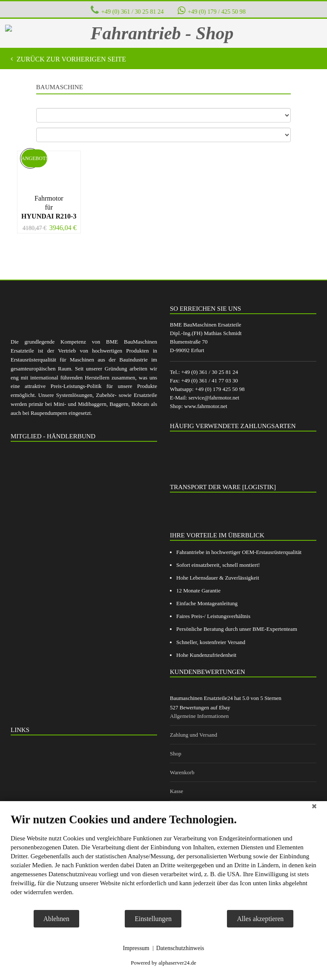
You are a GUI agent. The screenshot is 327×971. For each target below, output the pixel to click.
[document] (163, 861)
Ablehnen (56, 918)
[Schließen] (314, 807)
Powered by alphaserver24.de (163, 962)
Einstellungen (153, 918)
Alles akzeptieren (260, 918)
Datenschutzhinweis (180, 948)
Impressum (136, 948)
